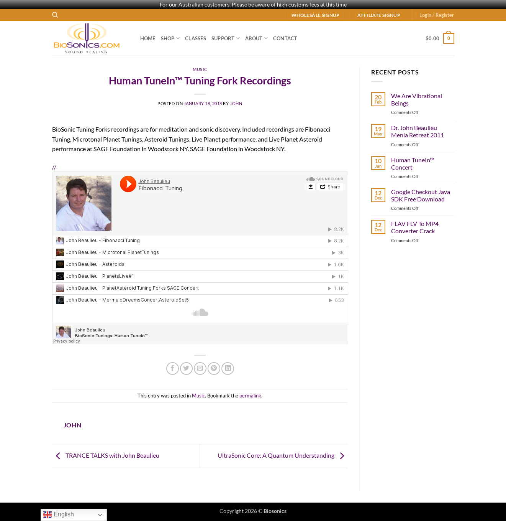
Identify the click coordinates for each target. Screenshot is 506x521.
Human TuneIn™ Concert (412, 163)
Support (225, 38)
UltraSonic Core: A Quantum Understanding (283, 455)
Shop (170, 38)
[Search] (55, 15)
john (236, 103)
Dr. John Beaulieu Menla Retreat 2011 (417, 131)
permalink (250, 395)
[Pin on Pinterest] (214, 368)
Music (200, 69)
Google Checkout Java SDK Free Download (420, 195)
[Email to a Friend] (200, 368)
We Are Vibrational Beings (416, 99)
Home (148, 38)
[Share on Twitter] (186, 368)
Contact (285, 38)
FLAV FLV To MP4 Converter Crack (415, 227)
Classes (195, 38)
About (256, 38)
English (58, 514)
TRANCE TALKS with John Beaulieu (105, 455)
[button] (436, 15)
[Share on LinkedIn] (227, 368)
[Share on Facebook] (172, 368)
